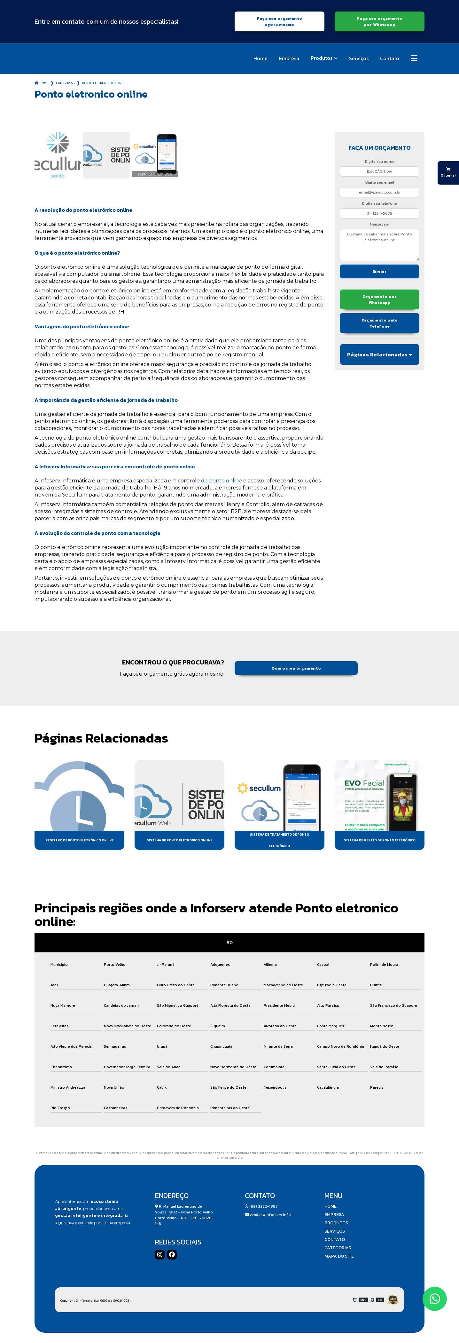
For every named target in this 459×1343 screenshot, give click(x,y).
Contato (389, 58)
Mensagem (379, 224)
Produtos (321, 58)
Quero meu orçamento (296, 668)
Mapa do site (339, 1256)
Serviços (359, 58)
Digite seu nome (379, 161)
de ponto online (221, 481)
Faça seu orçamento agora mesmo (279, 21)
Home (260, 58)
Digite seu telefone (379, 203)
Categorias (65, 83)
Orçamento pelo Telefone (380, 323)
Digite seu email (379, 182)
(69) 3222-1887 (261, 1206)
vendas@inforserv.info (268, 1215)
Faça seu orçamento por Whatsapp (379, 21)
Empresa (289, 58)
